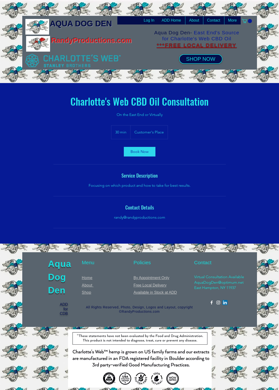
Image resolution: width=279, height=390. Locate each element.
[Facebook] (211, 302)
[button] (247, 21)
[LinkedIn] (225, 302)
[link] (139, 151)
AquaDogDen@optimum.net (219, 282)
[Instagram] (218, 302)
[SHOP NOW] (200, 59)
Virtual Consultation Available (219, 277)
